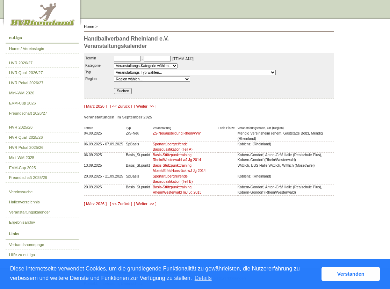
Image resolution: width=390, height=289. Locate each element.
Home (89, 26)
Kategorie (93, 65)
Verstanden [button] (350, 274)
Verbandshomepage (26, 245)
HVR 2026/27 (20, 63)
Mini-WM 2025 (21, 158)
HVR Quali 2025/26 (26, 137)
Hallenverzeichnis (24, 202)
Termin (90, 58)
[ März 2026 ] (95, 106)
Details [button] (203, 278)
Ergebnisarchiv (22, 222)
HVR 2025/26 (20, 127)
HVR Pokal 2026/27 (26, 83)
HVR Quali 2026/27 (26, 73)
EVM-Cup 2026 (22, 103)
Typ (88, 72)
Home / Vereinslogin (26, 48)
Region (91, 79)
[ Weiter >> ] (145, 106)
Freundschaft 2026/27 (28, 113)
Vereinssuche (20, 192)
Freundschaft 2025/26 (28, 177)
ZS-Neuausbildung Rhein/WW (177, 133)
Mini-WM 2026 (21, 93)
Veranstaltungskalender (29, 212)
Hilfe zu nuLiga (22, 255)
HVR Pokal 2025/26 (26, 147)
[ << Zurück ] (121, 106)
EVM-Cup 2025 (22, 168)
